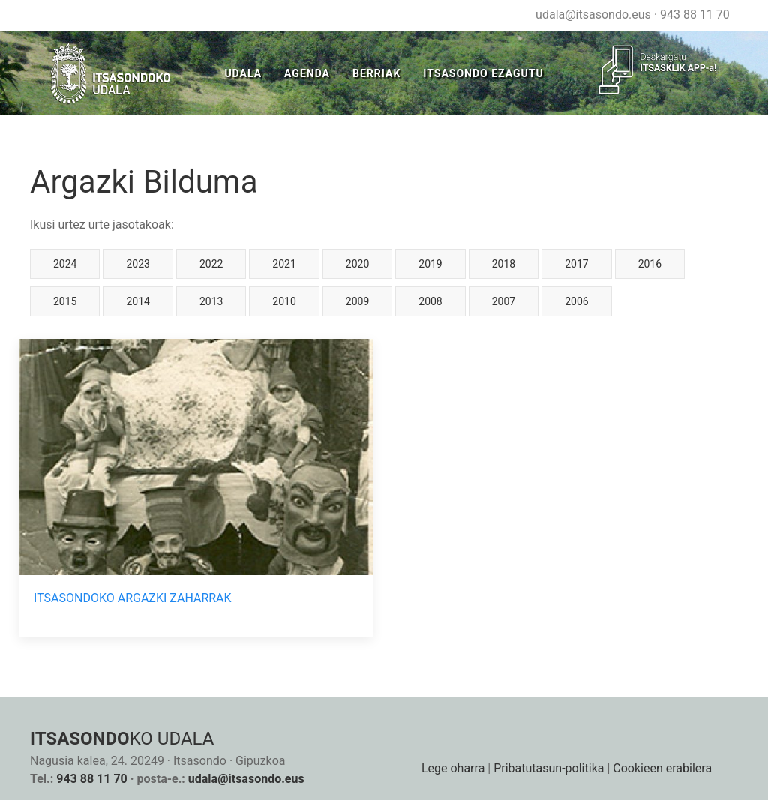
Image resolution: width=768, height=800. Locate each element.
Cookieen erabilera (662, 768)
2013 (211, 301)
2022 (211, 264)
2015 (64, 301)
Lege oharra (453, 768)
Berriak (376, 73)
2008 (430, 301)
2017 (576, 264)
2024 (64, 264)
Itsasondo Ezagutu (483, 73)
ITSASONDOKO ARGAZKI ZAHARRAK (133, 598)
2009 (357, 301)
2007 (503, 301)
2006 (576, 301)
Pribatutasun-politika (549, 768)
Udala (243, 73)
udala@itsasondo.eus (593, 14)
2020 (357, 264)
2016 (650, 264)
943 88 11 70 (695, 14)
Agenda (307, 73)
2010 (284, 301)
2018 (503, 264)
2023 (137, 264)
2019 (430, 264)
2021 (284, 264)
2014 (137, 301)
